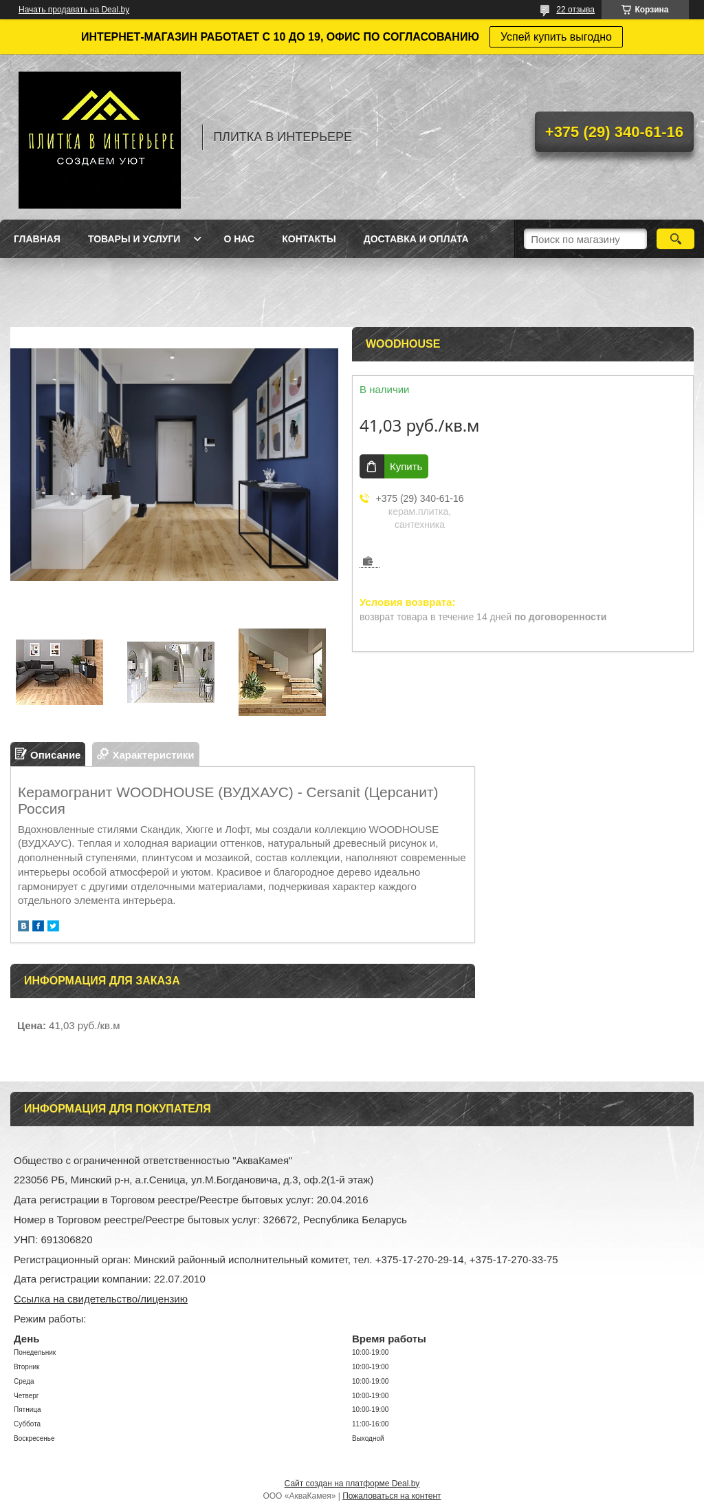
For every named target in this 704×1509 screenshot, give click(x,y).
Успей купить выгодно (556, 37)
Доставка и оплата (416, 238)
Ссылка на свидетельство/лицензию (101, 1299)
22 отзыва (575, 9)
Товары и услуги (134, 238)
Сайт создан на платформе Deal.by (352, 1483)
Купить (406, 466)
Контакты (309, 238)
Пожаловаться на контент (391, 1496)
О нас (238, 238)
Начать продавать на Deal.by (74, 9)
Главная (37, 238)
